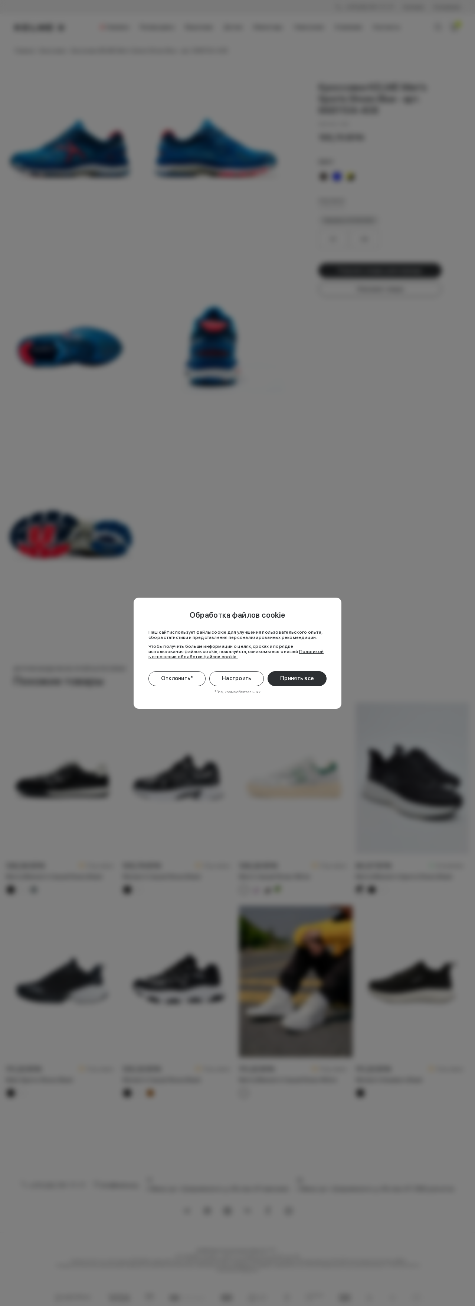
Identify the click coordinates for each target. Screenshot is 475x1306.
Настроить (237, 678)
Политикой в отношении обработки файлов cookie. (236, 654)
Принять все (297, 678)
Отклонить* (177, 678)
